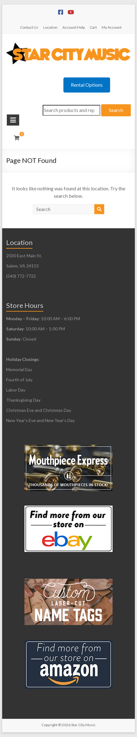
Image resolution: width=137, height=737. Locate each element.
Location (50, 27)
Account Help (73, 27)
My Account (112, 27)
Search (116, 110)
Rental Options (87, 85)
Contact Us (29, 27)
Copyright (49, 725)
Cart (93, 27)
